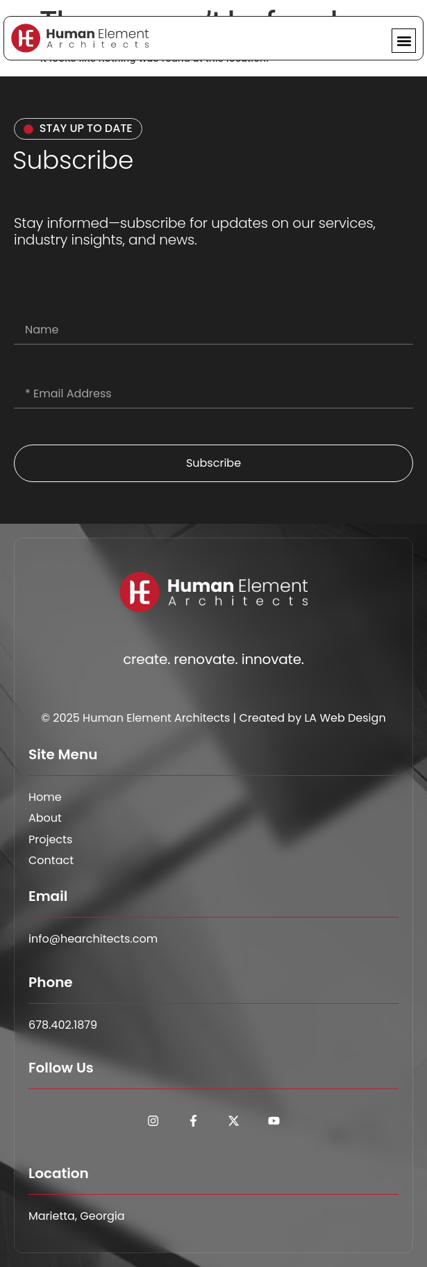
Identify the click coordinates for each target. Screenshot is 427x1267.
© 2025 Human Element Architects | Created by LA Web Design (213, 718)
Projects (50, 839)
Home (45, 797)
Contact (51, 860)
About (45, 818)
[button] (404, 40)
